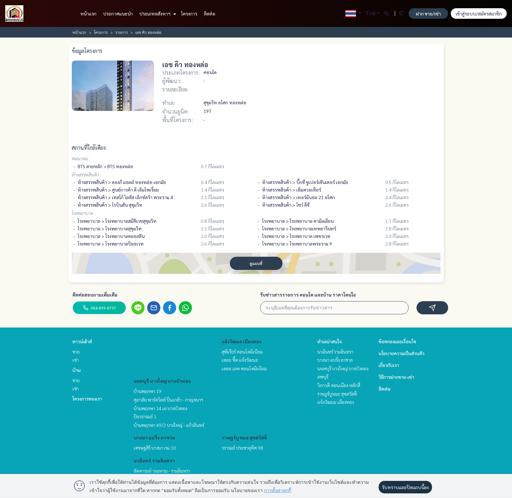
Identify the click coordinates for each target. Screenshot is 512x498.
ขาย (76, 351)
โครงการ (189, 13)
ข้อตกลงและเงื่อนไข (397, 341)
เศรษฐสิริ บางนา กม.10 (155, 448)
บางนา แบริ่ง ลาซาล (154, 437)
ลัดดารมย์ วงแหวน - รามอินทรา (162, 471)
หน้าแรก (88, 13)
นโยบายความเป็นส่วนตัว (401, 353)
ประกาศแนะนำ (118, 13)
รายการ (121, 32)
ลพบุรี (322, 377)
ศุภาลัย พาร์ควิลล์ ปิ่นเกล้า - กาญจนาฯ (168, 400)
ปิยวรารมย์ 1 (145, 416)
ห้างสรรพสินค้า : (86, 174)
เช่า (75, 360)
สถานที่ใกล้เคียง (89, 147)
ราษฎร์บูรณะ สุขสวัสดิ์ (244, 437)
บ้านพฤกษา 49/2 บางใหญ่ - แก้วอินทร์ (169, 425)
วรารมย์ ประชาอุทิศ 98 (242, 448)
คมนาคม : (81, 158)
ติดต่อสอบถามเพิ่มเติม (95, 295)
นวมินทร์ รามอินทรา (154, 460)
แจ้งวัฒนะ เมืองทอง (241, 341)
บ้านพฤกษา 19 (147, 391)
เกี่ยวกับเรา (389, 365)
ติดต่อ (209, 13)
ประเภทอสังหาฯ (157, 13)
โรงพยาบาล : (83, 213)
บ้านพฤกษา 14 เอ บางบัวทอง (160, 408)
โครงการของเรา (87, 399)
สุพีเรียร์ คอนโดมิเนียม (242, 351)
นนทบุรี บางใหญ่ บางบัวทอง (162, 381)
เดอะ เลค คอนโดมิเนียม (244, 368)
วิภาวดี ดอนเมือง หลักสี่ (338, 385)
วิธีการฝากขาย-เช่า (396, 377)
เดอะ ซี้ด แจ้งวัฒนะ (240, 360)
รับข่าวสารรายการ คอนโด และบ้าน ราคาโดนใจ (308, 295)
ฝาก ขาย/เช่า (428, 13)
